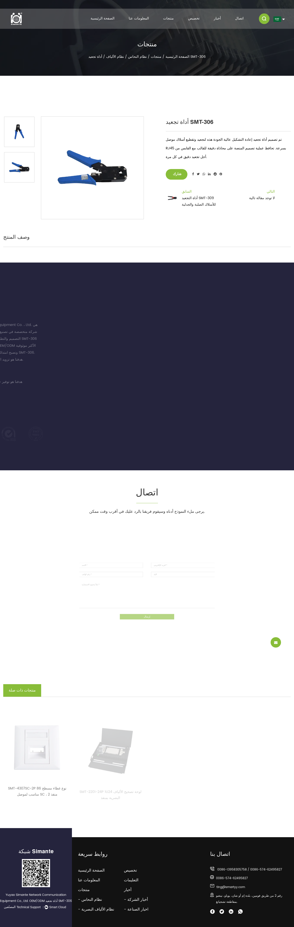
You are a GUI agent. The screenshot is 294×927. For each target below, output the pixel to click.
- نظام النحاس (90, 899)
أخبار (217, 18)
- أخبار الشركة (136, 899)
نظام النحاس (137, 57)
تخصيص (194, 18)
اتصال (239, 18)
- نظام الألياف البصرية (96, 909)
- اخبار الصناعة (136, 909)
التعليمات (134, 880)
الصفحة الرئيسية (102, 18)
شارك (177, 174)
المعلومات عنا (139, 18)
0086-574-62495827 (266, 869)
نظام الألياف (115, 57)
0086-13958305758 (232, 869)
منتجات (168, 18)
